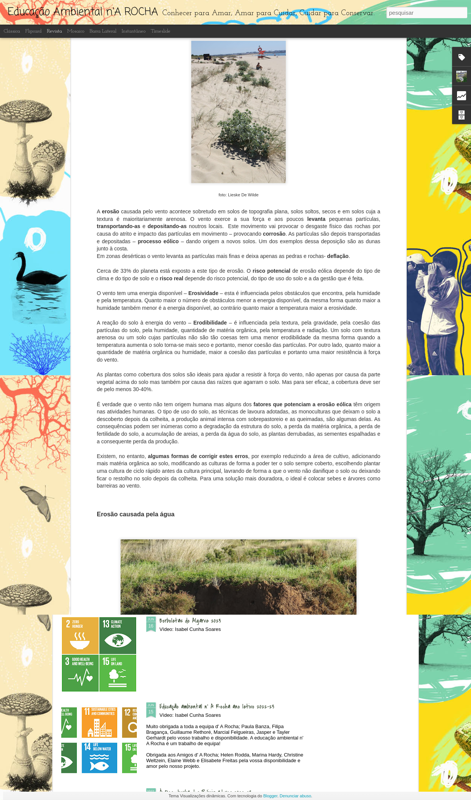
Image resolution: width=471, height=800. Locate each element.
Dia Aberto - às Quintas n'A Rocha (200, 363)
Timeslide (160, 31)
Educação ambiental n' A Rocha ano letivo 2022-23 (217, 706)
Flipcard (33, 31)
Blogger (270, 796)
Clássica (12, 31)
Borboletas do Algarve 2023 (190, 621)
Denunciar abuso (295, 796)
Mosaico (75, 31)
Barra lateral (103, 31)
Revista (54, 31)
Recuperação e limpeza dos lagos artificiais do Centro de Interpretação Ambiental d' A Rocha (225, 539)
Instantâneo (134, 31)
